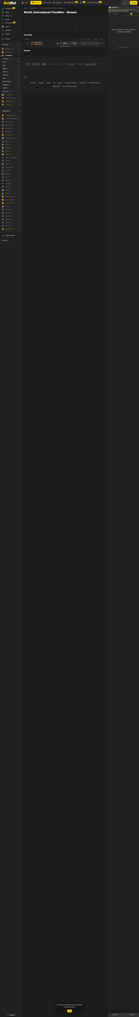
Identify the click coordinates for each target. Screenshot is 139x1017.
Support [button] (48, 82)
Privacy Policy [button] (82, 82)
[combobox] (118, 3)
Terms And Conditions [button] (70, 82)
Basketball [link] (33, 8)
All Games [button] (33, 82)
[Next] (105, 64)
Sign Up (133, 2)
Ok (69, 1011)
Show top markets (65, 46)
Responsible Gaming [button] (94, 82)
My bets (132, 1015)
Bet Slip (115, 1015)
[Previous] (25, 64)
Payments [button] (41, 82)
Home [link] (25, 8)
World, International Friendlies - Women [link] (52, 8)
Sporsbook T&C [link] (56, 86)
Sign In (125, 2)
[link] (10, 3)
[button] (25, 3)
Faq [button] (54, 82)
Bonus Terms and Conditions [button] (70, 86)
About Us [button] (60, 82)
